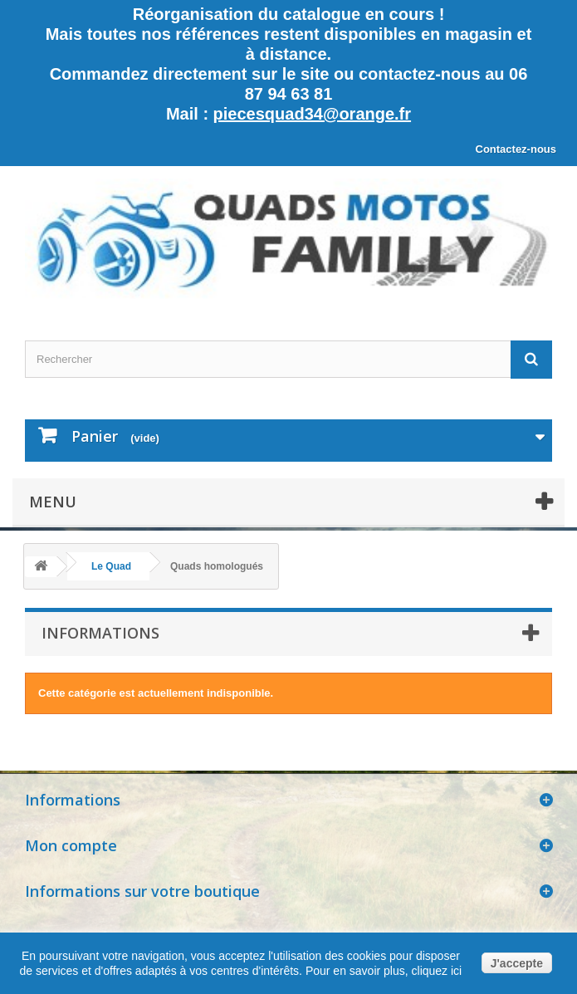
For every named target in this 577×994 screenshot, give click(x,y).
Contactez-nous (516, 149)
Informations (100, 633)
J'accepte (517, 963)
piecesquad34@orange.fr (312, 114)
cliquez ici (435, 970)
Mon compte (71, 845)
